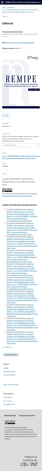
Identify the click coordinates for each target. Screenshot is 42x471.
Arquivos (11, 7)
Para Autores (7, 401)
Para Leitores (7, 397)
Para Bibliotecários (9, 404)
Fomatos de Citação (10, 145)
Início (4, 7)
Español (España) (9, 375)
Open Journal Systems (11, 384)
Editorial (30, 209)
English (5, 368)
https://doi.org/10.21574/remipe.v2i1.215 (20, 43)
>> (11, 347)
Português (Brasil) (9, 371)
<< (3, 347)
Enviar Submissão (11, 354)
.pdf (6, 115)
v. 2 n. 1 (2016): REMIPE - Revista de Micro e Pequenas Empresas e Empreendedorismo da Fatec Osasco (20, 11)
